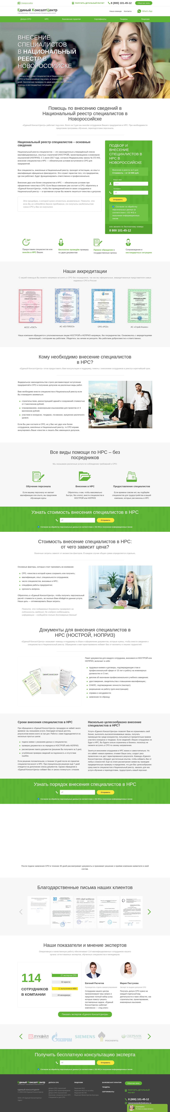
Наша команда (115, 11)
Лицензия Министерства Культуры (86, 1095)
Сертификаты (100, 19)
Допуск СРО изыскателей (58, 1093)
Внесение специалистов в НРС (60, 1095)
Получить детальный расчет (89, 3)
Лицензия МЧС (79, 1088)
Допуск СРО (25, 19)
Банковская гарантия (71, 19)
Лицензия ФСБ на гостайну (84, 1090)
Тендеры (124, 19)
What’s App (147, 11)
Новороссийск (27, 3)
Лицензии (145, 19)
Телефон (117, 189)
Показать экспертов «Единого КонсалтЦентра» (85, 1014)
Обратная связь (144, 3)
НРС (47, 19)
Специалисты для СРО (57, 1097)
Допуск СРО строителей (57, 1088)
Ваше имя (117, 180)
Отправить (118, 200)
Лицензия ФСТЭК (80, 1093)
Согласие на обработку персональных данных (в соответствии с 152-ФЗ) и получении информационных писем (86, 527)
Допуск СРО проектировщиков (59, 1090)
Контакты (128, 11)
